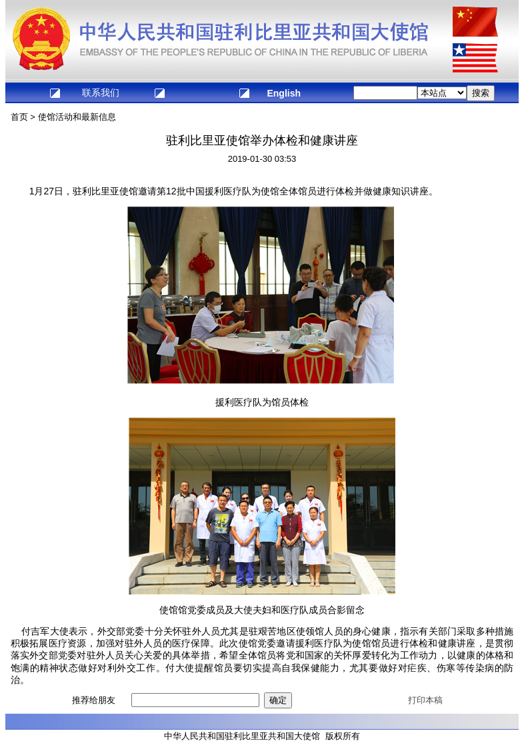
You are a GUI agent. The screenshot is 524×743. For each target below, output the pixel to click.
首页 (19, 117)
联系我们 (100, 92)
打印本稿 (425, 700)
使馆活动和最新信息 (77, 117)
